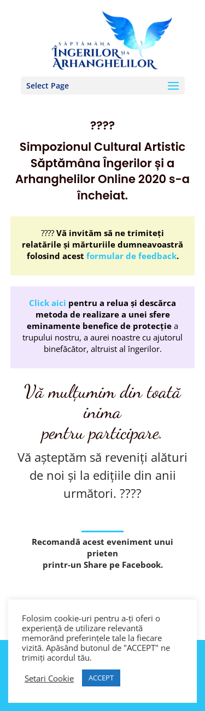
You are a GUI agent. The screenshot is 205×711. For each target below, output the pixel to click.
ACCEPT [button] (101, 678)
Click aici (47, 302)
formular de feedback (131, 255)
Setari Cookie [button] (49, 678)
